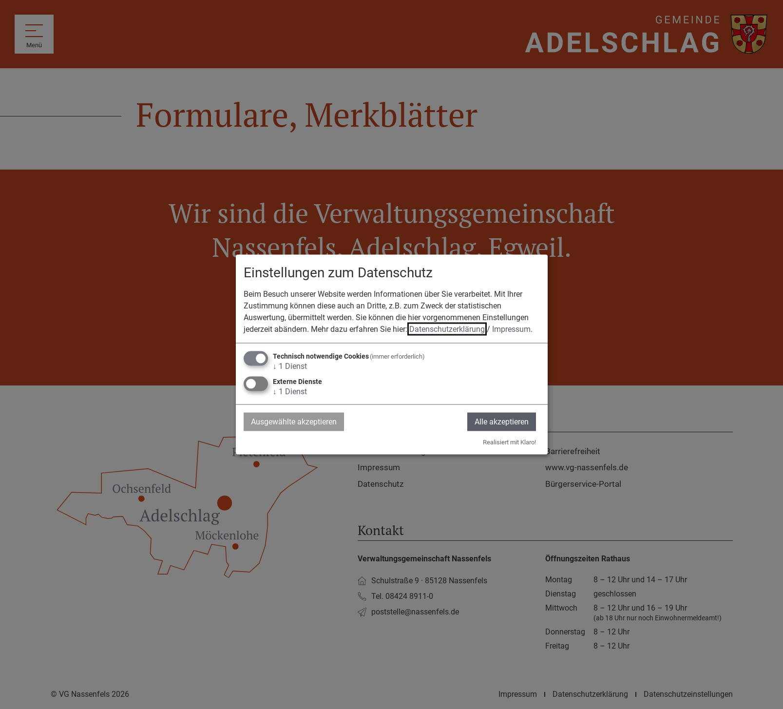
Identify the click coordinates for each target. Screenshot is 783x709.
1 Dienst (290, 365)
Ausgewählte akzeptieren (294, 421)
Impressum (511, 328)
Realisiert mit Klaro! (509, 442)
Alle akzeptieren (502, 421)
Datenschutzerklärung (447, 328)
